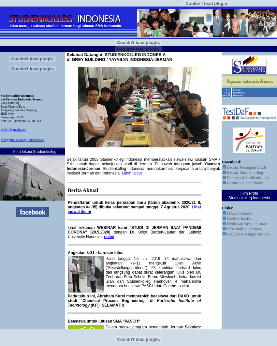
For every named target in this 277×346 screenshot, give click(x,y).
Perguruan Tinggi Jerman (246, 234)
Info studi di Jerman (242, 228)
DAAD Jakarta (237, 213)
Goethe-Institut (238, 218)
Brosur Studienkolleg (243, 172)
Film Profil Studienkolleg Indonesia (249, 195)
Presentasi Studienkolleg (246, 177)
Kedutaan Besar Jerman (245, 223)
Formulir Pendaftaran (243, 182)
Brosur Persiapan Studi (244, 167)
